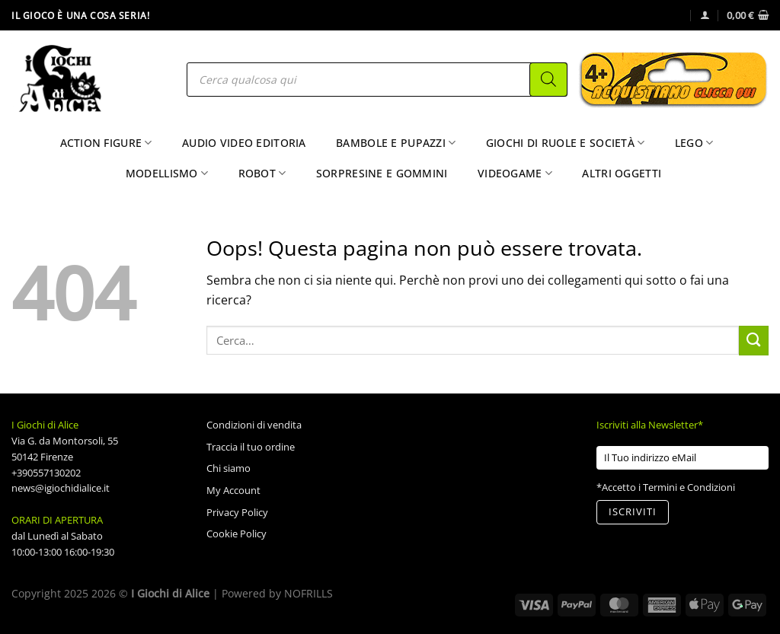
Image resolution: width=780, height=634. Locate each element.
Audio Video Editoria (244, 142)
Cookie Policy (236, 533)
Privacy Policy (237, 512)
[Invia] (754, 340)
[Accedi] (705, 14)
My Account (233, 490)
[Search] (548, 79)
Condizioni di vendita (254, 425)
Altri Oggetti (621, 173)
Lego (694, 143)
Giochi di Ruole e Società (565, 143)
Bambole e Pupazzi (396, 143)
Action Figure (106, 143)
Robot (262, 173)
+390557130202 (46, 472)
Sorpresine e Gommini (382, 173)
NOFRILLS (308, 593)
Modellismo (167, 173)
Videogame (515, 173)
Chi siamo (228, 468)
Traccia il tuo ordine (250, 447)
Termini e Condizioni (689, 487)
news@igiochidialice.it (60, 488)
